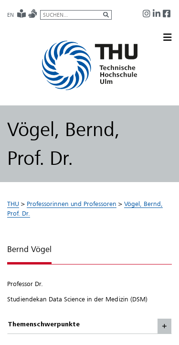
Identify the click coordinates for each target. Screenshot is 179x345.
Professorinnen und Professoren (71, 203)
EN (10, 15)
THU (13, 203)
